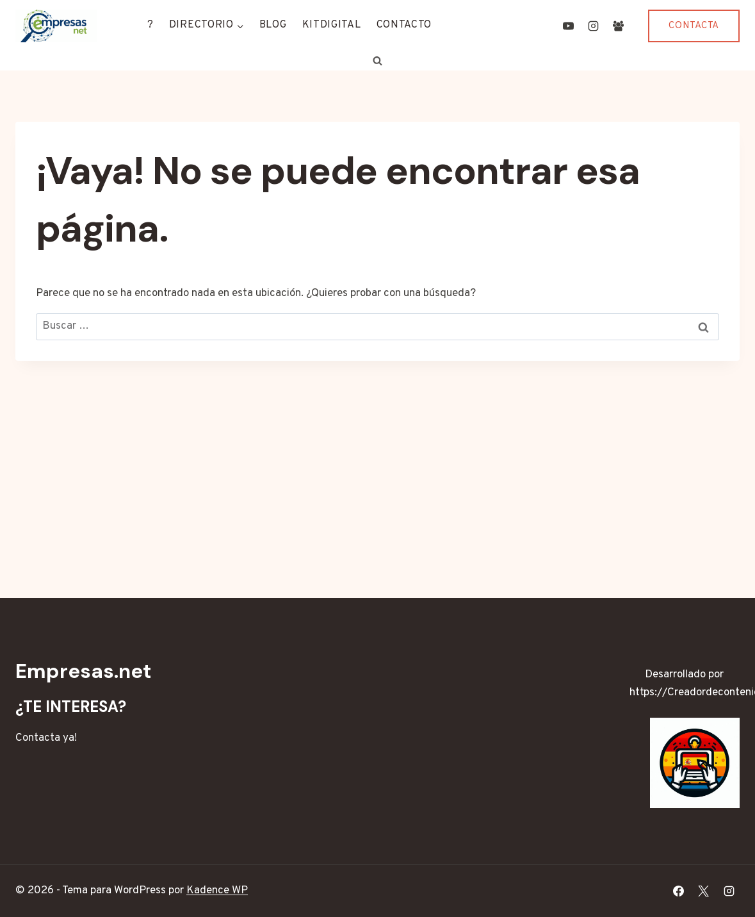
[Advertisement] (377, 457)
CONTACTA (694, 26)
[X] (704, 891)
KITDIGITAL (331, 25)
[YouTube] (568, 26)
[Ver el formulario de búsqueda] (377, 60)
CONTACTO (404, 25)
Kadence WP (217, 891)
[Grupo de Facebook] (618, 26)
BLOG (273, 25)
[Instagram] (593, 26)
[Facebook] (679, 891)
